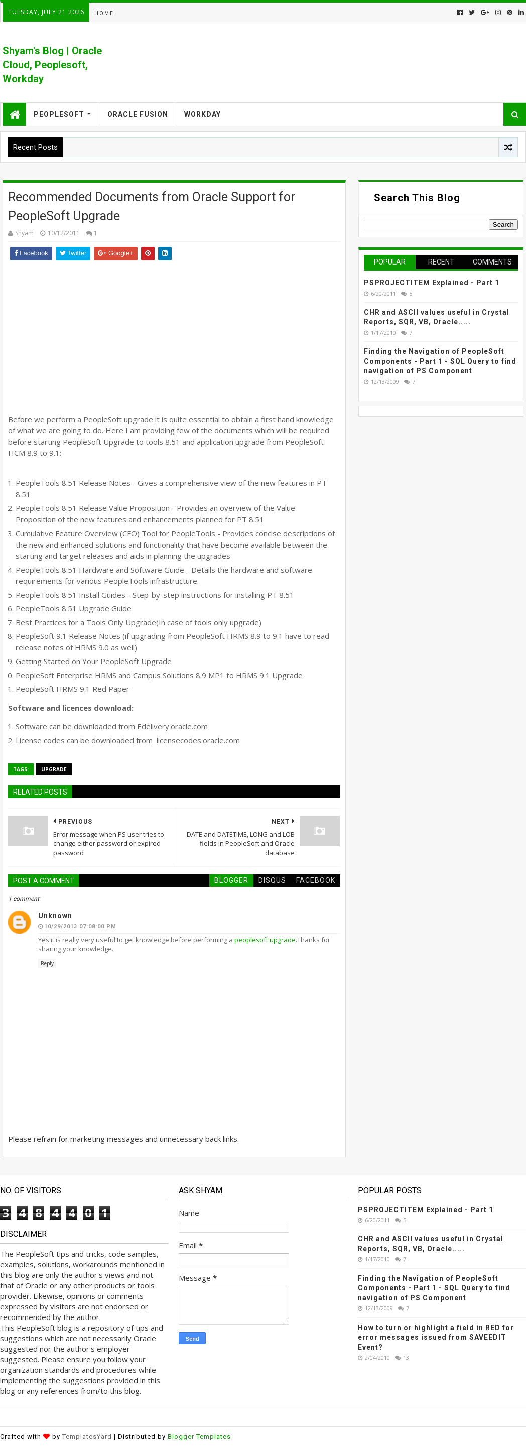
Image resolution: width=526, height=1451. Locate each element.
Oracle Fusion (137, 114)
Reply (47, 963)
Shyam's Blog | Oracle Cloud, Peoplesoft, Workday (52, 65)
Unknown (55, 916)
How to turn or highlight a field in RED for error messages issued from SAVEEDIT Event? (436, 1337)
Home (104, 13)
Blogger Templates (199, 1436)
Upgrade (54, 769)
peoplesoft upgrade (265, 939)
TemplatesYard (87, 1436)
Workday (202, 114)
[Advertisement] (173, 336)
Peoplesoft (59, 114)
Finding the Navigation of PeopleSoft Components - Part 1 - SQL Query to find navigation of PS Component (440, 361)
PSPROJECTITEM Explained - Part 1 (431, 283)
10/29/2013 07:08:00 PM (80, 926)
